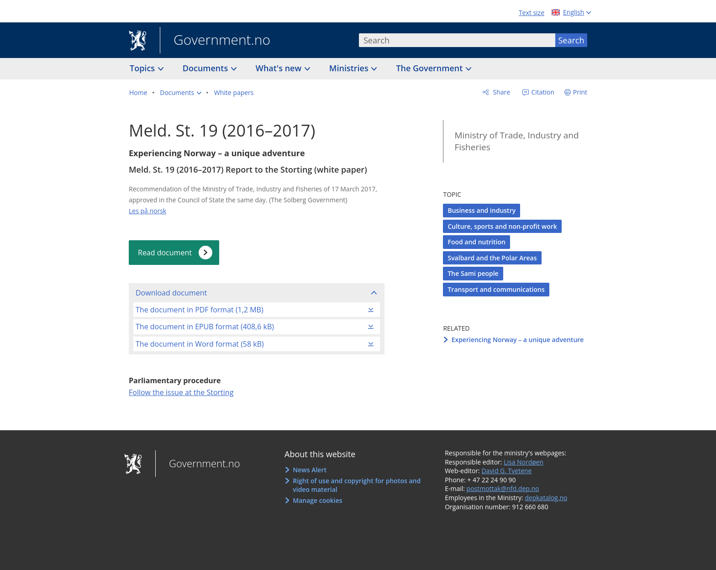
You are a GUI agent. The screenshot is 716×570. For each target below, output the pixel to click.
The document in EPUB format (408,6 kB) (205, 327)
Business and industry (482, 210)
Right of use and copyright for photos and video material (357, 485)
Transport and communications (496, 289)
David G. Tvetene (506, 470)
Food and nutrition (476, 242)
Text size (531, 12)
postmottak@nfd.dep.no (503, 488)
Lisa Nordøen (523, 462)
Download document (171, 293)
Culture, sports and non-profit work (502, 226)
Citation (542, 92)
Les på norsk (147, 210)
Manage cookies (317, 500)
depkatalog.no (546, 497)
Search (571, 40)
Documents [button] (206, 68)
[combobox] (457, 40)
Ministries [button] (350, 68)
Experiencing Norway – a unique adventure (518, 339)
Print (580, 92)
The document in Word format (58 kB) (200, 344)
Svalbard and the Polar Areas (492, 257)
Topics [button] (143, 68)
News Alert (309, 469)
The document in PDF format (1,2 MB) (199, 310)
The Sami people (473, 273)
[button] (180, 92)
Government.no (215, 40)
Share (500, 92)
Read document (165, 253)
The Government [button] (430, 68)
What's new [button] (280, 68)
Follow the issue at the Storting (181, 392)
